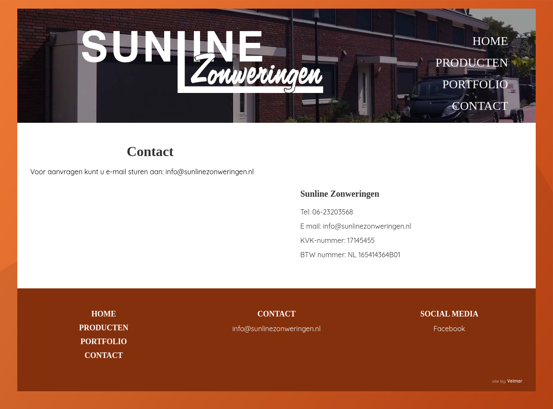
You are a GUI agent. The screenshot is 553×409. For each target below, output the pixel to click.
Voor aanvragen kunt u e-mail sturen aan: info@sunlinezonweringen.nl (142, 171)
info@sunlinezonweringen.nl (276, 328)
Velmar (514, 381)
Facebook (449, 328)
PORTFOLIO (475, 84)
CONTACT (480, 105)
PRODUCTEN (471, 62)
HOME (490, 41)
